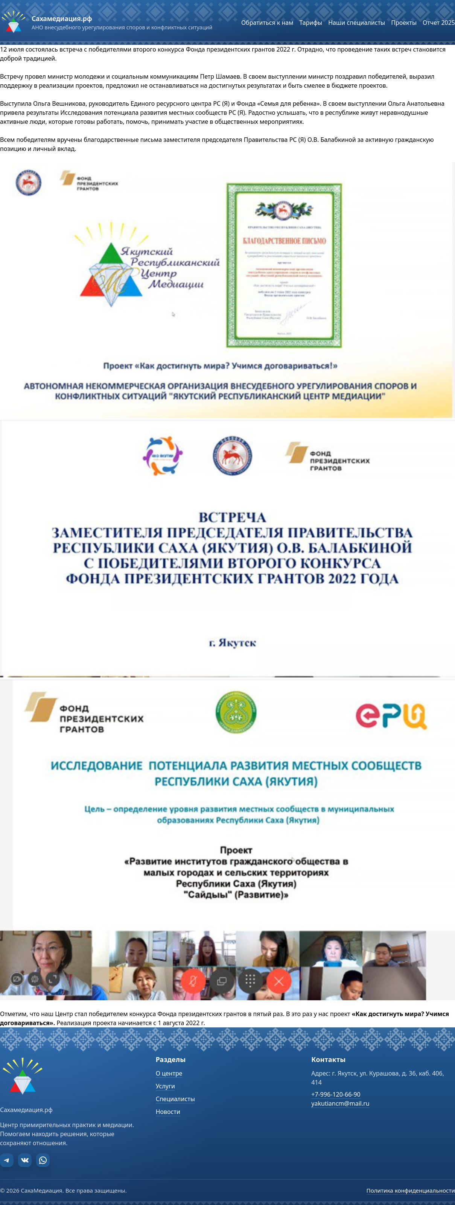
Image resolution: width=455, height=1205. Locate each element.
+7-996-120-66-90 (335, 1094)
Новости (168, 1112)
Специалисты (175, 1099)
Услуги (165, 1086)
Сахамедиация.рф (62, 18)
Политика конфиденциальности (411, 1190)
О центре (169, 1073)
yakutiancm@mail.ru (340, 1103)
